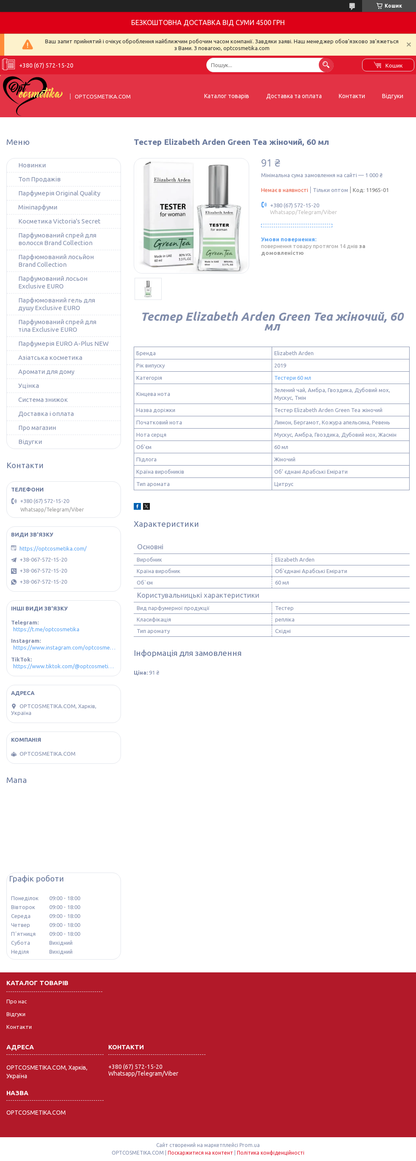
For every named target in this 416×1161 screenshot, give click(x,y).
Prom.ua (249, 1145)
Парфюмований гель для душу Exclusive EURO (56, 304)
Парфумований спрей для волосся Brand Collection (57, 239)
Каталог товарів (226, 96)
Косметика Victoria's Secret (59, 221)
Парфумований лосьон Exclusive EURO (52, 282)
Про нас (16, 1001)
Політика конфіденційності (270, 1152)
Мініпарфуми (37, 207)
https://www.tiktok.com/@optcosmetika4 (64, 666)
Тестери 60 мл (292, 378)
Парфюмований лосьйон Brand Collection (56, 260)
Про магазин (37, 427)
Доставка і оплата (46, 413)
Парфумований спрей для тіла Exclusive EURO (57, 325)
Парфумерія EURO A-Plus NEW (63, 343)
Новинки (32, 165)
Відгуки (392, 96)
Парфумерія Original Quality (59, 193)
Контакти (352, 96)
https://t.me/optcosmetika (46, 629)
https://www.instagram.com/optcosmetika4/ (64, 647)
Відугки (30, 441)
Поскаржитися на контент (200, 1152)
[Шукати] (326, 64)
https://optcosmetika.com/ (53, 548)
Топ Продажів (39, 179)
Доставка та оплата (294, 96)
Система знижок (43, 399)
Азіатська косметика (50, 357)
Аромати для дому (46, 371)
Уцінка (28, 385)
